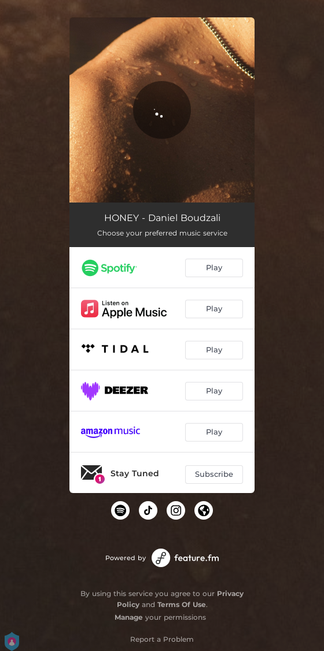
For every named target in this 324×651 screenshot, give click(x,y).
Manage (129, 617)
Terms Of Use (181, 604)
